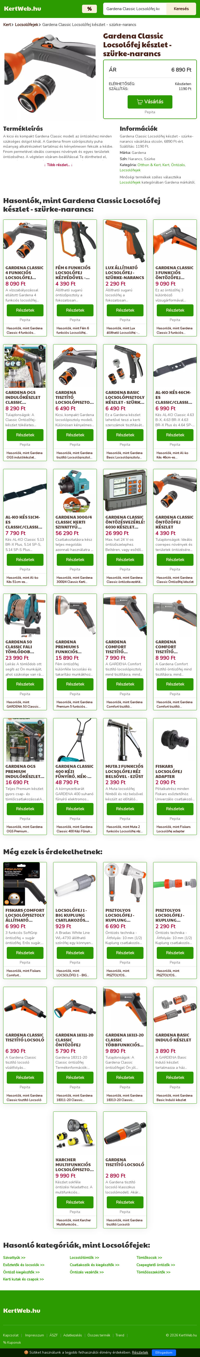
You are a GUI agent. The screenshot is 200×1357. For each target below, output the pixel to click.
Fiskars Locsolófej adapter (168, 771)
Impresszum (34, 1335)
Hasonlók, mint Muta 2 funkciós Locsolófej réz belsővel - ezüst (123, 831)
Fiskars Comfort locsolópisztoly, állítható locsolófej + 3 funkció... (25, 920)
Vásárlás (150, 101)
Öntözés (178, 164)
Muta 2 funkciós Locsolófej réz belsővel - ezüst (124, 771)
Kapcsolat (10, 1335)
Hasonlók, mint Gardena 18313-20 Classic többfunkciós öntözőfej (124, 1100)
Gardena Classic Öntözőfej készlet (174, 522)
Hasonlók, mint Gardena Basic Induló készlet (174, 1098)
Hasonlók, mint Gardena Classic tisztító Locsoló (24, 1098)
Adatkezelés (72, 1335)
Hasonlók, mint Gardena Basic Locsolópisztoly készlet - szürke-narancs (124, 457)
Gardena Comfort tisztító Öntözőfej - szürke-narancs (174, 652)
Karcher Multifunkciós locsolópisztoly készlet (75, 1167)
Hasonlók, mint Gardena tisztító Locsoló (124, 1222)
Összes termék (99, 1335)
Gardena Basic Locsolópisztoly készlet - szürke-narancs (125, 399)
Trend (120, 1335)
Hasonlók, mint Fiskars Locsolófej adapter (174, 829)
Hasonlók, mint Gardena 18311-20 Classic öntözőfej (74, 1100)
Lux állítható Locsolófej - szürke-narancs (124, 272)
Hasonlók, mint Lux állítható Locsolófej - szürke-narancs (122, 332)
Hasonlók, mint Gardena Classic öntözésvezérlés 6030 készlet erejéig (124, 582)
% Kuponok (12, 1342)
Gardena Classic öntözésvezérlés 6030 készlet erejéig (125, 524)
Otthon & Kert (149, 164)
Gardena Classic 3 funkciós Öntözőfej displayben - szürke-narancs (174, 278)
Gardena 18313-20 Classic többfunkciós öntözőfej (124, 1042)
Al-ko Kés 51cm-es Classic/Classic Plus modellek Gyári (23, 527)
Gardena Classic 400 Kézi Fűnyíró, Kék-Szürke (74, 773)
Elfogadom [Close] (163, 1352)
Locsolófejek (130, 170)
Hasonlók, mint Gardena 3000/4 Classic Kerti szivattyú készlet (74, 582)
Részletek (25, 310)
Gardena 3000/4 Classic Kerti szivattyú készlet (73, 524)
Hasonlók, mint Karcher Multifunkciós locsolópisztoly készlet (74, 1224)
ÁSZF (53, 1335)
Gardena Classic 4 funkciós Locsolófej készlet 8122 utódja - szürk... (24, 278)
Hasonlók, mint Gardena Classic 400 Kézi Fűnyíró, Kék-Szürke (75, 831)
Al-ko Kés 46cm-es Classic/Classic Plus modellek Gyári (173, 402)
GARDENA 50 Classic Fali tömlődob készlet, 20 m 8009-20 (19, 652)
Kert (165, 164)
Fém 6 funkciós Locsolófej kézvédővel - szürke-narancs (74, 275)
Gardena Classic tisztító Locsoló (24, 1037)
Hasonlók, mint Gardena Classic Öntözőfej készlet (175, 580)
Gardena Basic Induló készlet (173, 1037)
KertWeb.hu (22, 8)
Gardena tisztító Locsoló (124, 1162)
